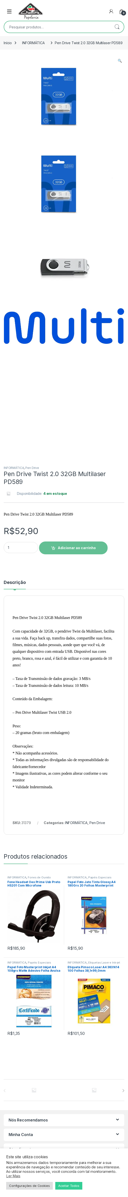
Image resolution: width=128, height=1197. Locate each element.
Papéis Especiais (100, 800)
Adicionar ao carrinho (77, 471)
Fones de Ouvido (39, 800)
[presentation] (123, 1013)
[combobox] (57, 27)
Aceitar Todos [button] (68, 1186)
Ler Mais (13, 1176)
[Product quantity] (21, 470)
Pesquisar (117, 27)
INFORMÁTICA (33, 43)
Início (8, 43)
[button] (120, 61)
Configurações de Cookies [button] (29, 1186)
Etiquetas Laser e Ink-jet (104, 885)
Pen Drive (32, 391)
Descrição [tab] (15, 505)
